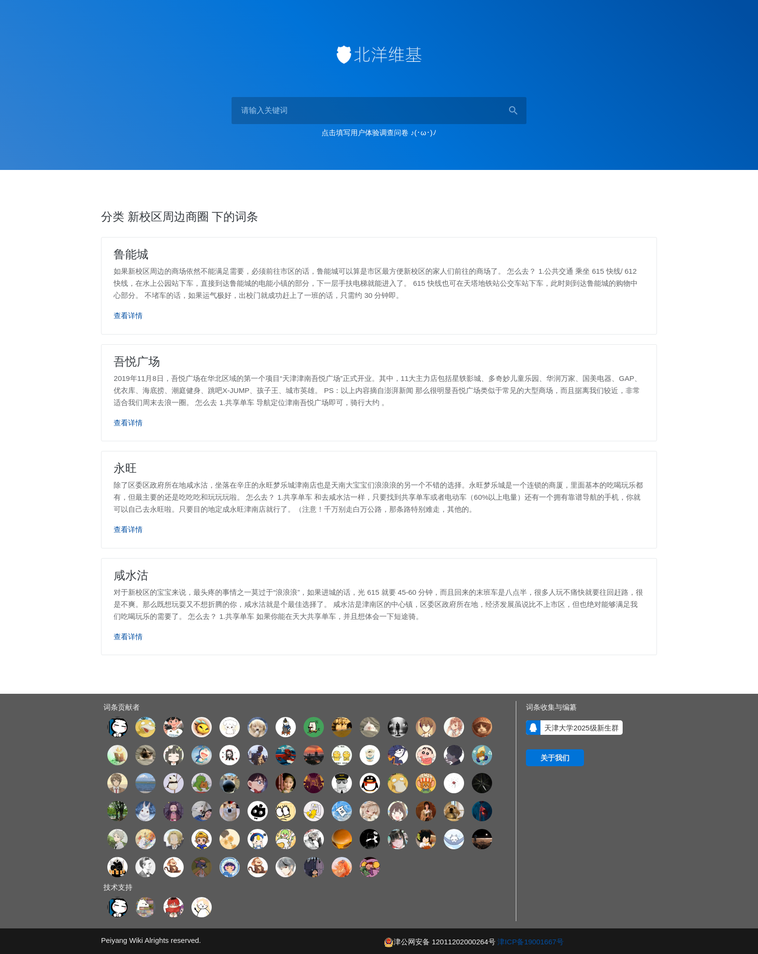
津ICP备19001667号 (530, 941)
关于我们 (554, 757)
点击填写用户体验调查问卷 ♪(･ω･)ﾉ (378, 132)
